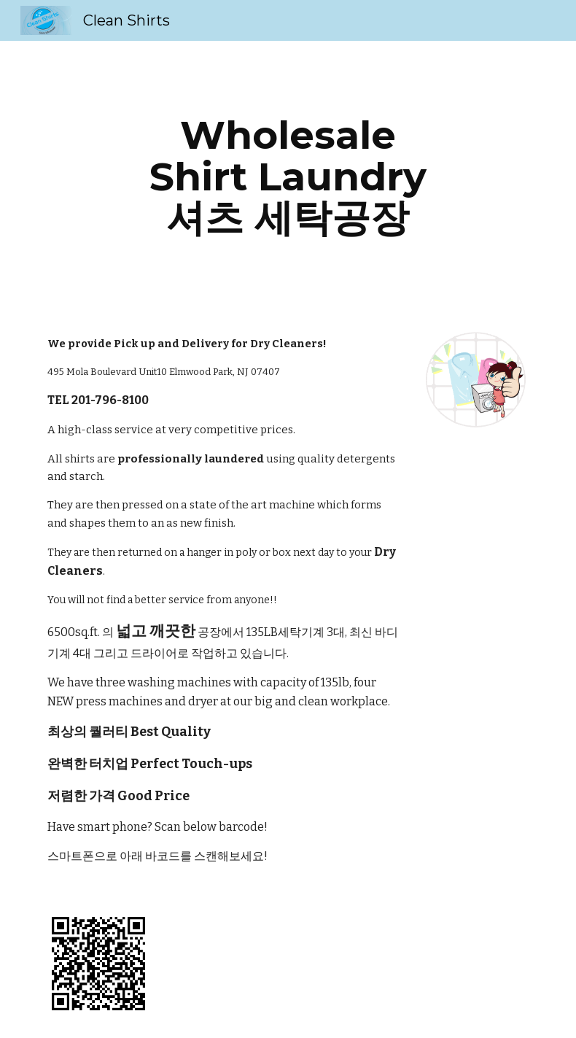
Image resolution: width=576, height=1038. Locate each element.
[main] (287, 176)
